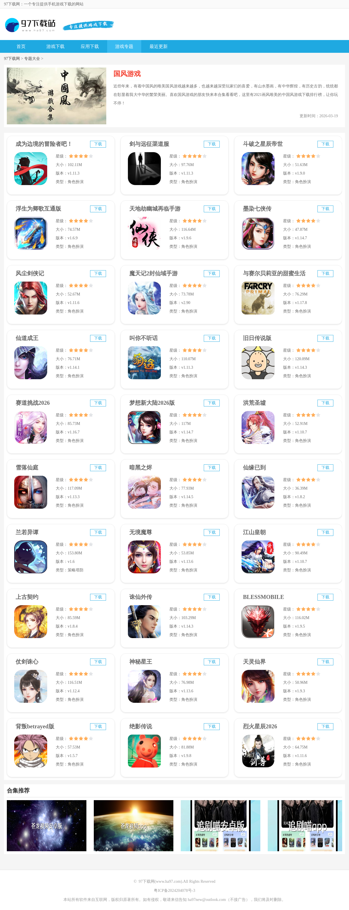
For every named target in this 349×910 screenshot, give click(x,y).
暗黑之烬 (140, 467)
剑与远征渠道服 (149, 144)
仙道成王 (27, 338)
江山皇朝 (254, 532)
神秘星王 (140, 662)
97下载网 (12, 58)
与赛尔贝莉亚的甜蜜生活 (274, 273)
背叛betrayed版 (35, 726)
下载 (98, 144)
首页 (21, 46)
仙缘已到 (254, 467)
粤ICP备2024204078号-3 (174, 890)
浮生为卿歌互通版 (38, 209)
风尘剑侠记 (30, 273)
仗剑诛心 (27, 662)
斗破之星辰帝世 (263, 144)
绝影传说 (140, 726)
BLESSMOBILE (263, 597)
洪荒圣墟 (254, 403)
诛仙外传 (140, 597)
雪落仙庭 (27, 467)
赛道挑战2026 (33, 403)
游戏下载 (55, 46)
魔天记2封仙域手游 (153, 273)
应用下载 (90, 46)
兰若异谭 (27, 532)
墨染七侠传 (257, 209)
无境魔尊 (140, 532)
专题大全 (32, 58)
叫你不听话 (143, 338)
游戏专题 (124, 46)
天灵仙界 (254, 662)
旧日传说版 (257, 338)
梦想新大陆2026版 (152, 403)
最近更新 (158, 46)
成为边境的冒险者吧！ (44, 144)
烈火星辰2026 (260, 726)
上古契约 (27, 597)
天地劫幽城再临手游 (154, 209)
